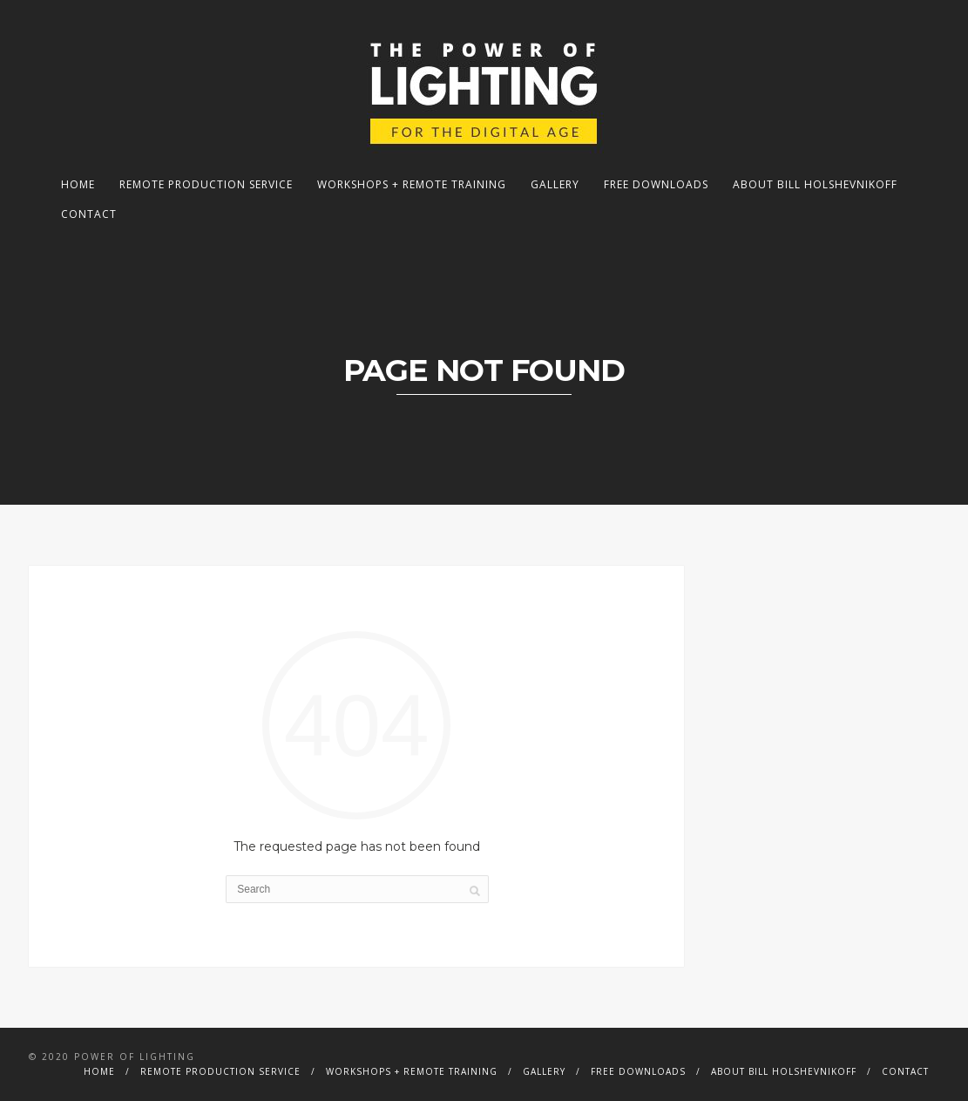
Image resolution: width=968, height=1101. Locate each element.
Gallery (555, 184)
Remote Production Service (206, 184)
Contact (89, 214)
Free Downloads (656, 184)
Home (78, 184)
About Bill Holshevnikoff (815, 184)
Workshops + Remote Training (411, 184)
